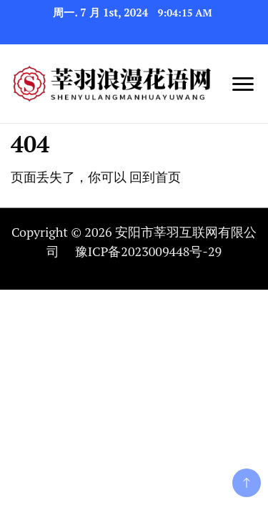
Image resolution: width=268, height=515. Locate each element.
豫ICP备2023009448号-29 (148, 251)
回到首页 (155, 176)
